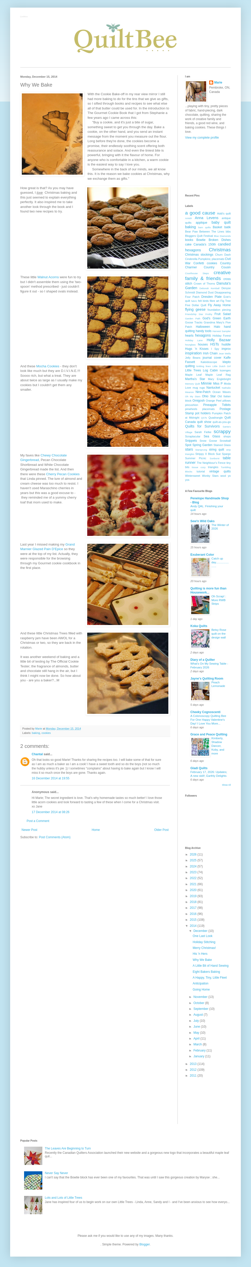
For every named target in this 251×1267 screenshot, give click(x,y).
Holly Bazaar (219, 340)
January (199, 1056)
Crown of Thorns (204, 283)
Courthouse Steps (197, 273)
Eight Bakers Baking (206, 972)
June (197, 1026)
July (196, 1021)
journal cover (212, 357)
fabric (194, 301)
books (189, 240)
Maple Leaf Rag (218, 374)
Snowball (225, 440)
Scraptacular (193, 436)
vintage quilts (220, 471)
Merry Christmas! (204, 948)
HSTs (214, 344)
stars (189, 449)
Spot (188, 445)
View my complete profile (202, 137)
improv (226, 349)
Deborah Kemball (210, 288)
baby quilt (221, 222)
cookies (46, 732)
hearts (189, 335)
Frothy (208, 314)
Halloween (203, 326)
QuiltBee (24, 17)
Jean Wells (225, 353)
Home (96, 830)
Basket (217, 227)
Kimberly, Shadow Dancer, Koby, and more (217, 746)
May (196, 1032)
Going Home (201, 989)
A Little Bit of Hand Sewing (210, 965)
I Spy (215, 348)
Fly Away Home (219, 305)
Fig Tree (225, 300)
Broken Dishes (220, 240)
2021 (194, 884)
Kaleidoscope (209, 362)
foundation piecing (219, 309)
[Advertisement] (208, 166)
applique (201, 222)
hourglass (190, 344)
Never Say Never (56, 1173)
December (200, 931)
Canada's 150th (204, 244)
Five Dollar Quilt (195, 305)
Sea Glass (212, 436)
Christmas (220, 249)
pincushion (191, 404)
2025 (194, 860)
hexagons (203, 335)
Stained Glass (222, 445)
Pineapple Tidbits (217, 405)
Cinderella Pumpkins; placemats (204, 258)
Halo (217, 326)
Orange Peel (214, 400)
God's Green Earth (217, 318)
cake (188, 244)
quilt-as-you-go (222, 421)
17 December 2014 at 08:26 (50, 812)
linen (208, 366)
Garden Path (192, 318)
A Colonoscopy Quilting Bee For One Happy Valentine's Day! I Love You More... (208, 719)
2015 (194, 920)
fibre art (214, 300)
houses (203, 344)
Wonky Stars (210, 475)
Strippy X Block (205, 453)
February (199, 1050)
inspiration (193, 353)
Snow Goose (208, 440)
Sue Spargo (223, 453)
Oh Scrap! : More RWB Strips (218, 600)
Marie (218, 82)
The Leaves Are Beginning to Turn (68, 1148)
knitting (200, 366)
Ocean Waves (221, 391)
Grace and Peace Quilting (208, 734)
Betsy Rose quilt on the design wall (218, 633)
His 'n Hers (200, 954)
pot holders (203, 413)
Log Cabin (210, 370)
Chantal (37, 754)
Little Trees (193, 370)
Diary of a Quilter (202, 660)
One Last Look (202, 936)
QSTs (204, 417)
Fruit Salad (222, 314)
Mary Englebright (219, 379)
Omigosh (198, 400)
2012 (194, 1070)
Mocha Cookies (47, 366)
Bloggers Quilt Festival (199, 235)
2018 (194, 902)
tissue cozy (199, 467)
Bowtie (200, 240)
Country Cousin (217, 267)
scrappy (222, 431)
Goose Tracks (194, 322)
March (198, 1044)
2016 (194, 914)
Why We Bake (202, 960)
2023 (194, 872)
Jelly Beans (193, 357)
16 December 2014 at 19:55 (50, 778)
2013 (194, 1064)
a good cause (200, 213)
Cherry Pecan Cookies (63, 474)
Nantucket (213, 387)
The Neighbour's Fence (211, 462)
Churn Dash (223, 254)
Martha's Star (195, 379)
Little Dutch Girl (221, 366)
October (199, 1003)
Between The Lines (211, 231)
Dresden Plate (211, 297)
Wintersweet (192, 475)
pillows (227, 400)
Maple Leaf (193, 374)
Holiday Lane (194, 340)
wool (223, 475)
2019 (194, 896)
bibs (228, 231)
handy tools (203, 331)
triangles (213, 467)
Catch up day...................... (220, 562)
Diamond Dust (204, 292)
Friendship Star (194, 314)
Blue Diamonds (222, 236)
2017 (194, 908)
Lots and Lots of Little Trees (63, 1197)
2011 (194, 1075)
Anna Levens (206, 218)
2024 (194, 866)
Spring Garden (202, 445)
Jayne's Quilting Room (206, 678)
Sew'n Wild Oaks (202, 521)
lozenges (225, 370)
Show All (226, 785)
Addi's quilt (224, 213)
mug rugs (199, 387)
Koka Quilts (198, 626)
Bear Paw (191, 231)
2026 (194, 854)
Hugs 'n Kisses (197, 349)
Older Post (161, 830)
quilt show (204, 422)
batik (227, 227)
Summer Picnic (195, 458)
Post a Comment (38, 821)
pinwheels (191, 408)
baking (36, 732)
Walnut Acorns (48, 277)
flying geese (195, 309)
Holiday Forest (221, 335)
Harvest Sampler (221, 331)
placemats (208, 408)
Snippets (191, 440)
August (198, 1014)
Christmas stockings (199, 254)
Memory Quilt (192, 383)
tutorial (200, 471)
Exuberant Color (202, 554)
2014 (194, 926)
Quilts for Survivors (202, 426)
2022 (194, 878)
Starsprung (201, 449)
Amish (188, 218)
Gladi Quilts (198, 768)
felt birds (203, 300)
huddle (226, 344)
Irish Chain (210, 353)
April (196, 1038)
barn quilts (204, 227)
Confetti (198, 263)
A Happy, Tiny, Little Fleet (210, 977)
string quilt (216, 449)
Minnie (206, 383)
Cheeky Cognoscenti (205, 712)
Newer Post (29, 830)
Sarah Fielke (202, 432)
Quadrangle (215, 417)
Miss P (218, 383)
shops (227, 436)
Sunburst (214, 458)
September (201, 1009)
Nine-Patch (202, 392)
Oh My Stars (192, 396)
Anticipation (200, 983)
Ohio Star (209, 396)
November (200, 997)
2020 (194, 890)
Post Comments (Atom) (54, 837)
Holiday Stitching (204, 942)
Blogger (144, 1244)
